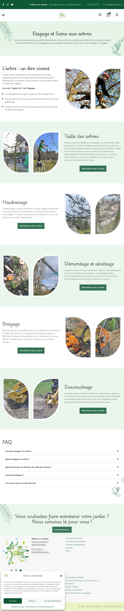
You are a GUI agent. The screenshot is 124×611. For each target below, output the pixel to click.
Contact (69, 547)
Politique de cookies (17, 606)
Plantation (70, 584)
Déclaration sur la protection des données (40, 606)
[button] (61, 576)
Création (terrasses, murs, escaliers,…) (82, 581)
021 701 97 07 (37, 549)
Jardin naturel (72, 587)
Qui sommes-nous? (74, 538)
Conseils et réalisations (76, 541)
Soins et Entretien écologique (79, 593)
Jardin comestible (74, 590)
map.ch (120, 607)
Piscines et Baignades (75, 544)
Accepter (13, 601)
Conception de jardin (75, 577)
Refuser (32, 601)
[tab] (62, 451)
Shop (68, 551)
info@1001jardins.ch (40, 552)
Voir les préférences (52, 601)
